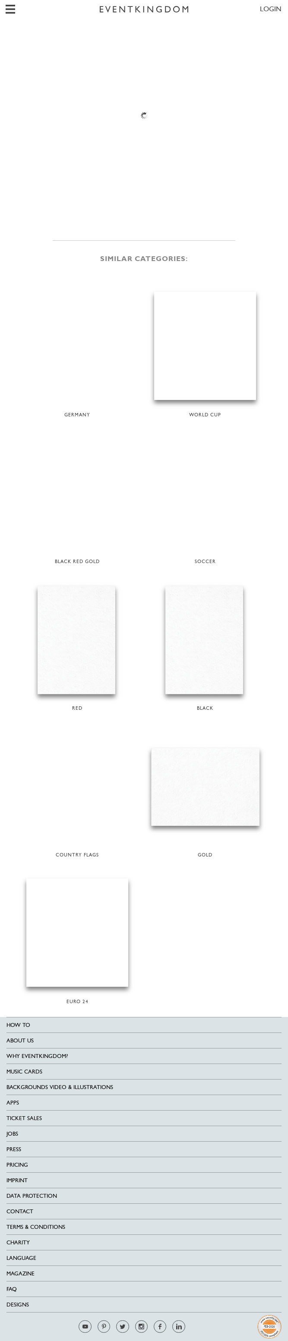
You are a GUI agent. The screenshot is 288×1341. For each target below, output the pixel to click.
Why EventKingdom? (37, 1056)
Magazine (20, 1273)
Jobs (12, 1133)
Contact (19, 1211)
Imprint (17, 1180)
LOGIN (271, 9)
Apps (12, 1102)
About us (20, 1040)
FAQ (11, 1289)
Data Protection (31, 1196)
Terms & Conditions (35, 1227)
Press (13, 1149)
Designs (17, 1304)
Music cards (24, 1071)
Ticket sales (24, 1118)
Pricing (17, 1165)
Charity (18, 1242)
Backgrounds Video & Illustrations (59, 1087)
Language (21, 1258)
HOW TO (18, 1025)
